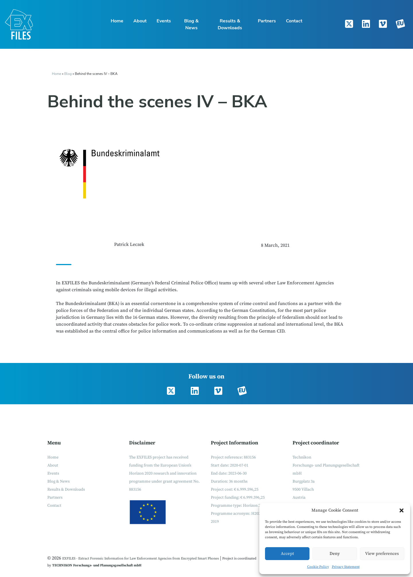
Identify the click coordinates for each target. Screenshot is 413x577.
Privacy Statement (346, 567)
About (140, 21)
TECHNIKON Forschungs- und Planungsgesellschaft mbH (96, 565)
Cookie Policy (318, 567)
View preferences (382, 553)
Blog (68, 73)
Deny (335, 553)
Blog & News (191, 24)
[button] (401, 510)
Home (117, 21)
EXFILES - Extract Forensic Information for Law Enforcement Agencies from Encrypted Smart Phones (140, 558)
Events (164, 21)
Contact (294, 21)
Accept (287, 553)
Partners (267, 21)
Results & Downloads (230, 24)
